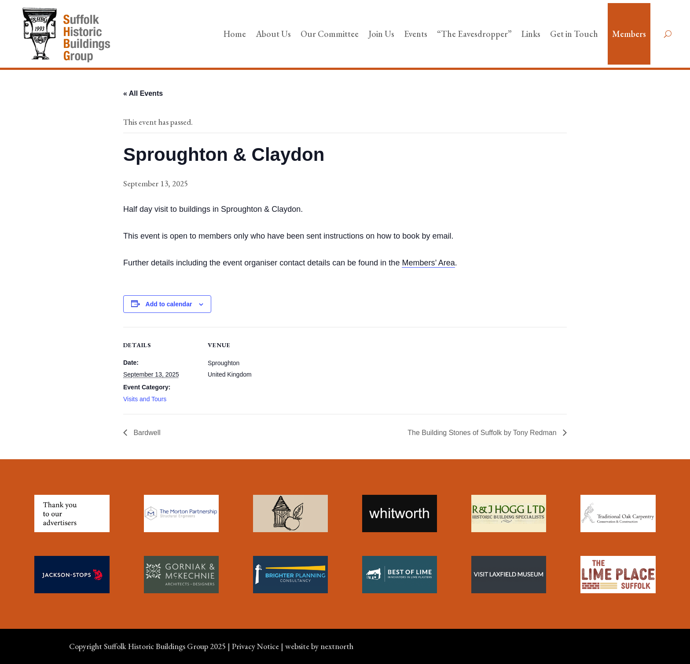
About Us (273, 34)
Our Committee (330, 34)
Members (629, 34)
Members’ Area (428, 262)
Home (235, 34)
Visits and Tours (144, 399)
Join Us (381, 34)
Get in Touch (574, 34)
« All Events (143, 93)
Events (415, 34)
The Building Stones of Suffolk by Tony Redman (482, 432)
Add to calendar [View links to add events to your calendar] (169, 304)
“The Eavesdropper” (474, 34)
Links (530, 34)
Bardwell (146, 432)
